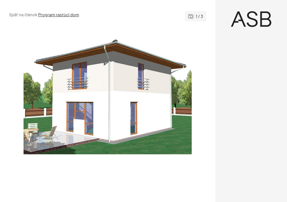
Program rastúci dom (58, 14)
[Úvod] (251, 19)
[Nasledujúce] (157, 91)
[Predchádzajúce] (58, 91)
